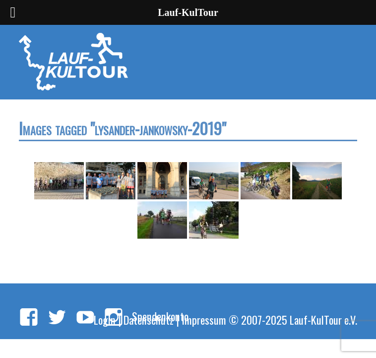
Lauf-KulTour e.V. (323, 319)
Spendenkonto (160, 316)
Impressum (204, 319)
